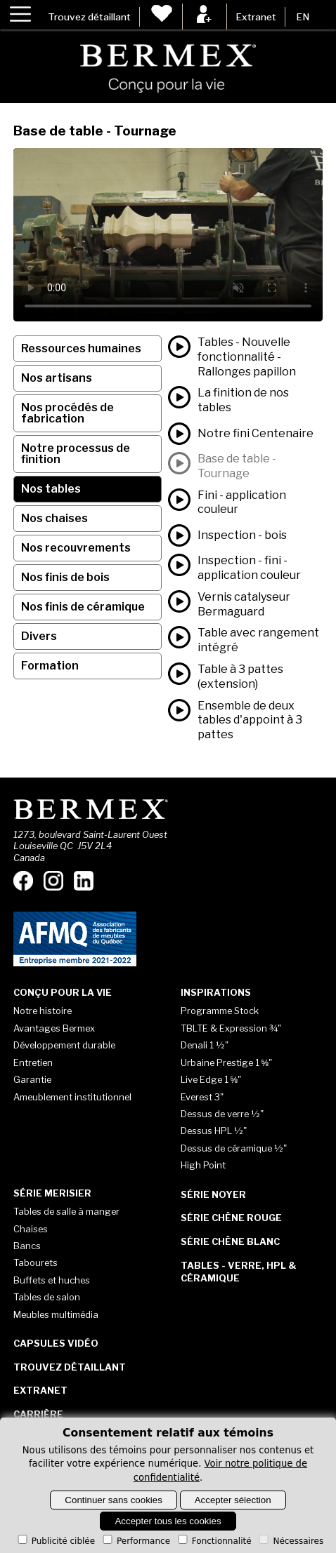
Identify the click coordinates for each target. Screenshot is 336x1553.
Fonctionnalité (214, 1541)
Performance (135, 1541)
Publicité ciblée (55, 1541)
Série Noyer (213, 1194)
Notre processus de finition (75, 453)
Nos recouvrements (76, 547)
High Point (203, 1165)
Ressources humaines (81, 348)
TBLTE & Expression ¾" (231, 1028)
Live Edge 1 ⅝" (211, 1079)
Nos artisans (56, 378)
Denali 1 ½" (204, 1045)
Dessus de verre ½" (222, 1113)
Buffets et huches (51, 1280)
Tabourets (35, 1262)
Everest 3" (202, 1096)
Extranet (255, 16)
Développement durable (64, 1045)
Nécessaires (290, 1541)
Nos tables (51, 488)
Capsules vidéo (55, 1343)
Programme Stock (220, 1010)
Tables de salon (46, 1296)
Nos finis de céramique (83, 606)
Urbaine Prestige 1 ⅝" (227, 1062)
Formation (50, 665)
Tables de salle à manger (66, 1211)
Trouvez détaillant (89, 16)
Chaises (30, 1228)
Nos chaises (54, 518)
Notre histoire (42, 1010)
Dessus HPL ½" (214, 1130)
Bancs (27, 1245)
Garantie (32, 1079)
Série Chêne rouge (231, 1217)
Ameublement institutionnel (72, 1096)
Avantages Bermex (54, 1028)
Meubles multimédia (55, 1314)
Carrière (38, 1414)
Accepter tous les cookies (168, 1521)
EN (302, 16)
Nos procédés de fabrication (67, 413)
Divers (39, 636)
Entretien (33, 1062)
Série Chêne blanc (230, 1241)
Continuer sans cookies (113, 1500)
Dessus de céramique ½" (234, 1148)
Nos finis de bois (65, 577)
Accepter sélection (233, 1500)
